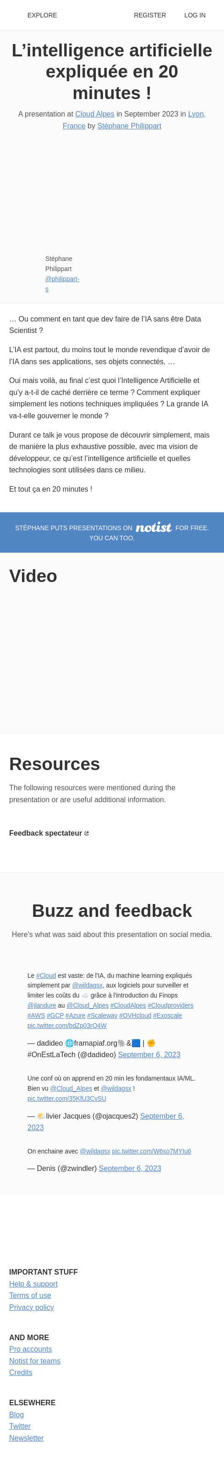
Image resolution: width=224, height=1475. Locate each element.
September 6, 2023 (149, 1055)
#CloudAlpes (128, 1005)
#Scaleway (102, 1015)
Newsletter (26, 1438)
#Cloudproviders (170, 1005)
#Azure (75, 1015)
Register (150, 15)
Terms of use (30, 1295)
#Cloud (46, 975)
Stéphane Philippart (129, 126)
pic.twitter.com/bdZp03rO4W (67, 1025)
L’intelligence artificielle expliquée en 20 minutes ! (111, 71)
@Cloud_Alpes (88, 1005)
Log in (195, 15)
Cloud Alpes (94, 114)
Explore (42, 15)
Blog (16, 1415)
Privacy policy (31, 1307)
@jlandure (41, 1005)
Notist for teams (34, 1361)
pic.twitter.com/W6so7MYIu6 (151, 1151)
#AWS (36, 1015)
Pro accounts (30, 1349)
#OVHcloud (135, 1015)
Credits (21, 1372)
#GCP (55, 1015)
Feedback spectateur (45, 833)
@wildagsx (87, 985)
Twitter (20, 1426)
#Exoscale (167, 1015)
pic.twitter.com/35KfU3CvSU (66, 1098)
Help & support (33, 1284)
